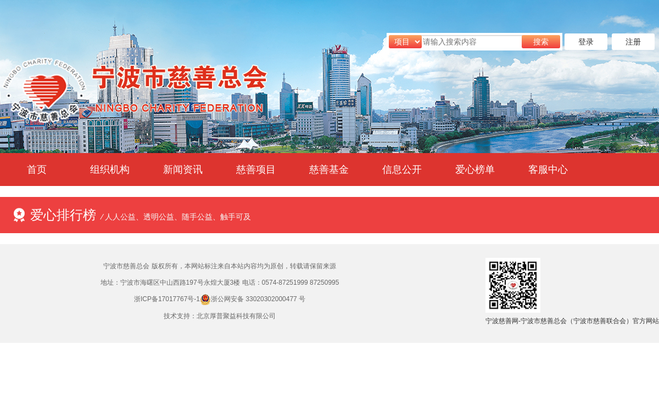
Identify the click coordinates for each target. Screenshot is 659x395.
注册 (633, 41)
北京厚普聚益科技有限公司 (236, 316)
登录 (586, 41)
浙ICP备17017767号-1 (167, 299)
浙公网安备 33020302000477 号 (258, 299)
